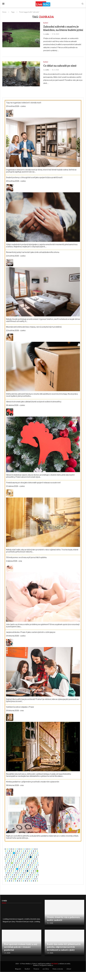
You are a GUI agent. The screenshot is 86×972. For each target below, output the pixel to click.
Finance (36, 969)
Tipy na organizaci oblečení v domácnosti (23, 103)
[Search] (82, 4)
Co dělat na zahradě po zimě (59, 66)
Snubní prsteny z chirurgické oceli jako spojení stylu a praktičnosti (34, 178)
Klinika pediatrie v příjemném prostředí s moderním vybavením (32, 782)
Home (4, 12)
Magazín (18, 969)
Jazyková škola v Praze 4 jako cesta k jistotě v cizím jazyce (30, 632)
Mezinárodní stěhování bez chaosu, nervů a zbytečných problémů (34, 327)
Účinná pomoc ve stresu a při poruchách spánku (26, 558)
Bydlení (27, 969)
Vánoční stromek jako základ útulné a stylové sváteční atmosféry (33, 402)
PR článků (55, 964)
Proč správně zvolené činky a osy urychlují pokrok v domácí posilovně (20, 947)
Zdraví (69, 969)
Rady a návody (58, 969)
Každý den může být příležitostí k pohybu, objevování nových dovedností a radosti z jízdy (64, 947)
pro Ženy (46, 969)
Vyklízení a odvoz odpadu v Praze (20, 707)
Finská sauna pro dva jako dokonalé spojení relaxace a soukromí (33, 483)
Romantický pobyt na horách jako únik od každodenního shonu (32, 252)
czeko (47, 34)
